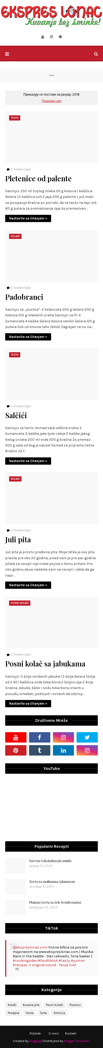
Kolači (12, 1005)
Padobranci (24, 297)
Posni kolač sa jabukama (45, 663)
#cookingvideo (25, 960)
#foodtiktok (48, 960)
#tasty (64, 960)
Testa (29, 1013)
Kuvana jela (31, 1005)
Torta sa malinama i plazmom (52, 881)
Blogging (35, 1041)
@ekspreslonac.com (30, 947)
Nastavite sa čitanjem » (28, 218)
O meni (54, 1033)
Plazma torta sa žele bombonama (55, 902)
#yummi (78, 960)
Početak (35, 1033)
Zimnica (59, 1013)
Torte (43, 1013)
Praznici (75, 1005)
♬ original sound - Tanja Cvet (52, 965)
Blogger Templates (77, 1041)
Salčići (16, 415)
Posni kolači (54, 1005)
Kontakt (70, 1033)
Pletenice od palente (38, 178)
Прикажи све (51, 101)
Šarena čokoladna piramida (50, 860)
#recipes (20, 965)
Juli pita (18, 539)
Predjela (13, 1013)
